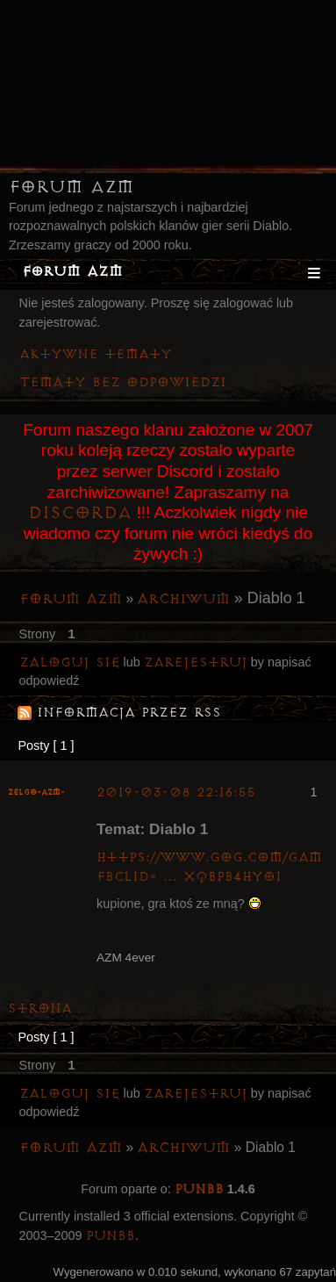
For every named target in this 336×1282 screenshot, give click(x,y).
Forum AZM (71, 187)
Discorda (80, 512)
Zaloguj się (69, 662)
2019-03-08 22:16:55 (176, 792)
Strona (40, 1008)
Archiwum (183, 599)
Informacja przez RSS (129, 712)
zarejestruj (195, 662)
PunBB (199, 1189)
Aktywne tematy (95, 354)
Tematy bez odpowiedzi (122, 382)
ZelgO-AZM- (36, 792)
